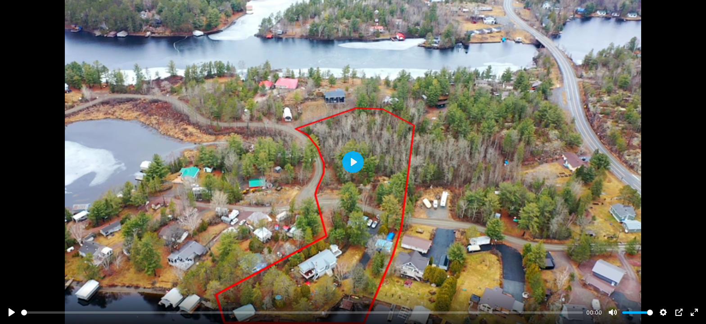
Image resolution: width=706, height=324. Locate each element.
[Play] (12, 312)
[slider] (302, 312)
